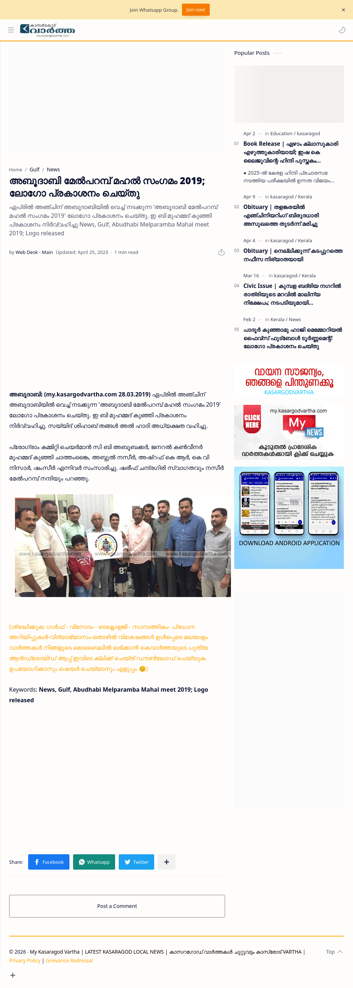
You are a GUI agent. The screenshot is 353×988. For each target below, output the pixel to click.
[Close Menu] (341, 10)
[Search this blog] (151, 30)
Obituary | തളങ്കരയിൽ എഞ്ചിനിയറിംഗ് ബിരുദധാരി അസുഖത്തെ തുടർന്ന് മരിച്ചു (281, 219)
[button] (340, 29)
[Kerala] (305, 200)
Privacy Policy (52, 972)
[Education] (283, 137)
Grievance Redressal (96, 972)
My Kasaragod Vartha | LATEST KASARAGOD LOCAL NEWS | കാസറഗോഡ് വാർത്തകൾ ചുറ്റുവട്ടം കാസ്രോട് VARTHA (193, 963)
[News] (295, 323)
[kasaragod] (308, 137)
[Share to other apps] (194, 873)
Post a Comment (131, 917)
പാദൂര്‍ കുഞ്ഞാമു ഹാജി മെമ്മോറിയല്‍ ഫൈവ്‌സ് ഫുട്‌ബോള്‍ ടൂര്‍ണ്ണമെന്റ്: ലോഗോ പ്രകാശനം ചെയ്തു (292, 342)
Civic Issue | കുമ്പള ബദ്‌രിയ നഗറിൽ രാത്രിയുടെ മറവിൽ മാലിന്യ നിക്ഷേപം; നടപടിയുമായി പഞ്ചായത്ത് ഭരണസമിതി (292, 298)
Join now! (195, 10)
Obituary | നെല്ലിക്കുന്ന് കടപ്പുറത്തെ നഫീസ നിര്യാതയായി (292, 258)
